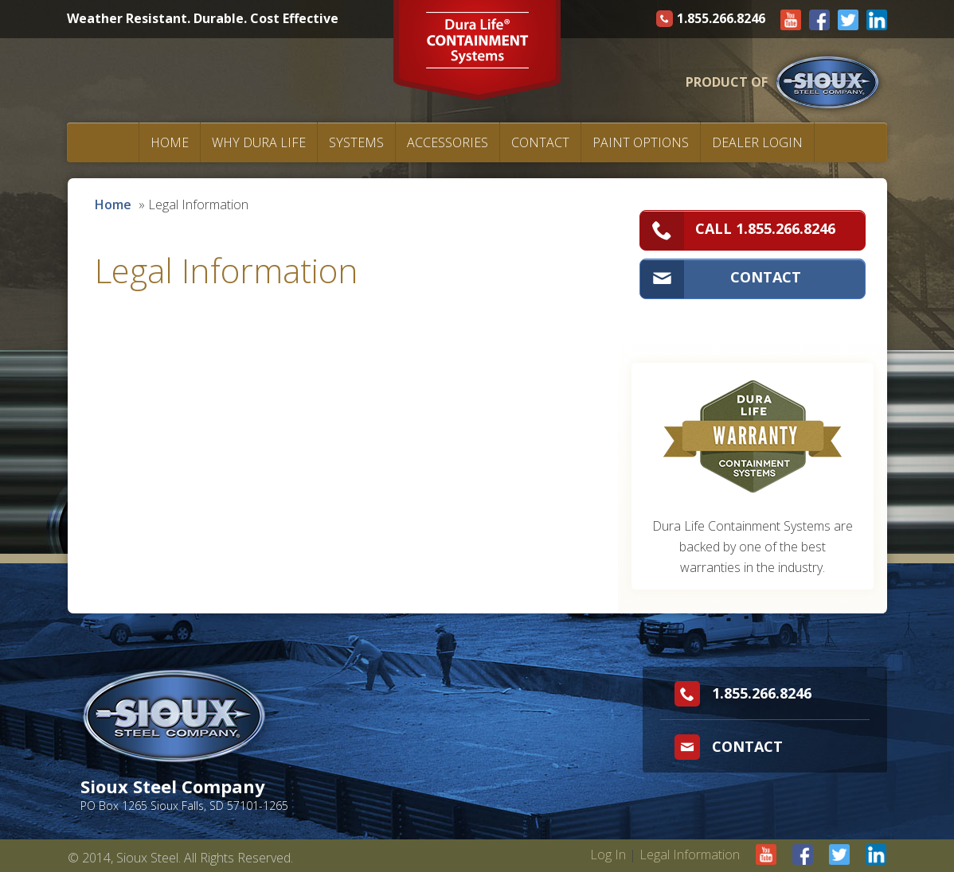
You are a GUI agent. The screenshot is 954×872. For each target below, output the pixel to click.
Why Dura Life (259, 142)
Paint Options (640, 142)
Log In (608, 854)
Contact (540, 142)
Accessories (447, 142)
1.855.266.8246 (712, 18)
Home (170, 142)
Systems (356, 142)
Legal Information (689, 854)
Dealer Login (757, 142)
